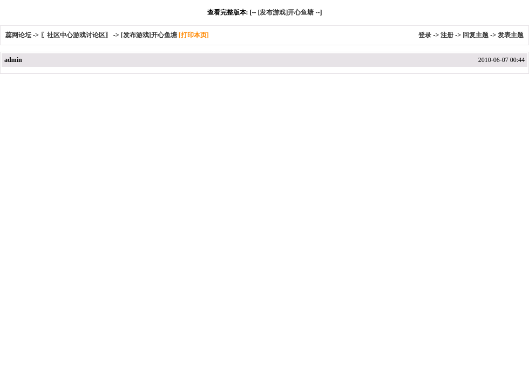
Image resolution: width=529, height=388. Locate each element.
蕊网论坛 (18, 35)
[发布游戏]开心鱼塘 (285, 12)
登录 (424, 35)
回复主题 (476, 35)
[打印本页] (194, 35)
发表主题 (511, 35)
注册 (446, 35)
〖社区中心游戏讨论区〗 (76, 35)
